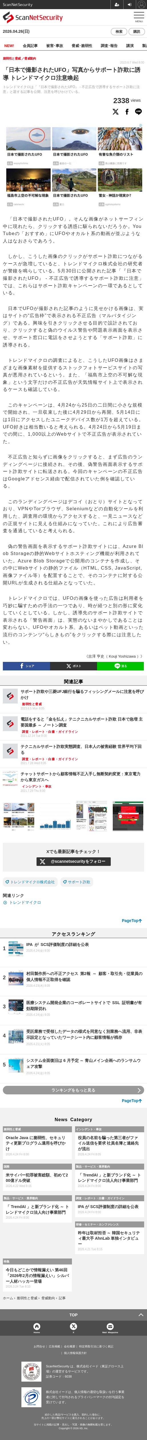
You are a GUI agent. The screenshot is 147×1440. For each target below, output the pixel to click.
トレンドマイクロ (25, 902)
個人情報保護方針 (75, 1353)
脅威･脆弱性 (82, 45)
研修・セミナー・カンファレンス (97, 1224)
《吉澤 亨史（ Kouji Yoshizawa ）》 (114, 656)
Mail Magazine (110, 1332)
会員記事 (30, 45)
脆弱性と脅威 (12, 1129)
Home (37, 1332)
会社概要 (69, 1346)
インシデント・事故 (89, 1129)
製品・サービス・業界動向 (93, 1166)
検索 (119, 32)
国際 (6, 1166)
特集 (6, 1261)
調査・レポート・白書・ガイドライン (100, 1198)
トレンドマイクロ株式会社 (32, 882)
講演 (130, 45)
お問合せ (39, 1346)
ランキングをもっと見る (73, 1090)
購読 (136, 32)
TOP (73, 1315)
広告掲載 (54, 1346)
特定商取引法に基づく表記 (96, 1346)
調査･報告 (109, 45)
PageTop (130, 920)
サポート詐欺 (79, 882)
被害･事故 (54, 45)
